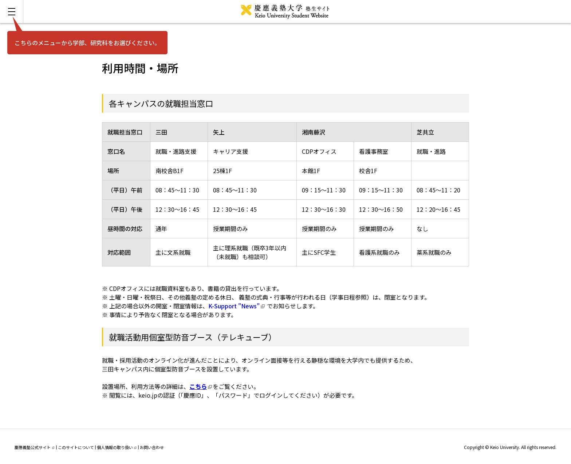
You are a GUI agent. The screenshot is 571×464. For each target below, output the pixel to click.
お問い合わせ (152, 447)
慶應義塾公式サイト (34, 447)
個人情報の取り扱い (117, 447)
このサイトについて (76, 447)
